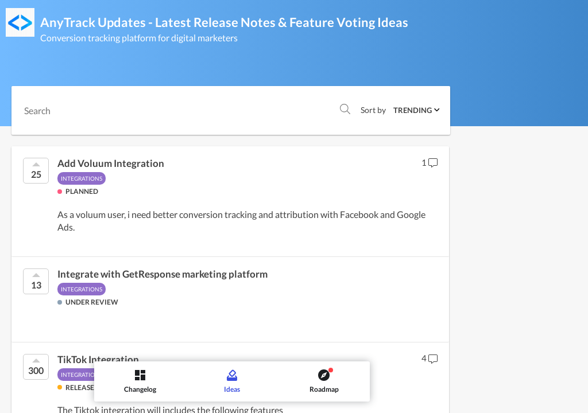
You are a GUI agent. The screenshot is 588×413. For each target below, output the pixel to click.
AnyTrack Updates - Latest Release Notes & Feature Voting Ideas (224, 22)
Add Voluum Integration (110, 163)
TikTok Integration (98, 359)
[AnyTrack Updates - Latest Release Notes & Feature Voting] (20, 22)
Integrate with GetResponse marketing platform (162, 274)
